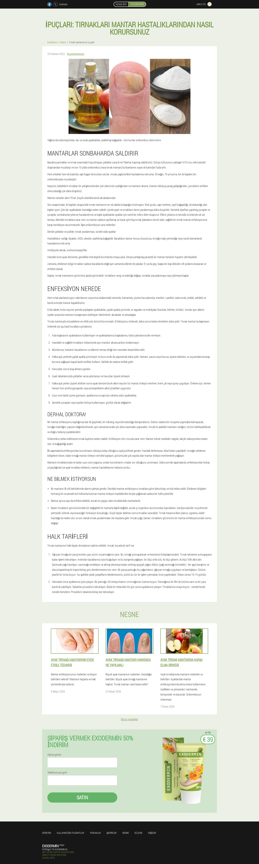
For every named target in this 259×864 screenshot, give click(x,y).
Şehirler (112, 832)
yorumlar (95, 832)
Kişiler (152, 832)
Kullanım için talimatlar (70, 832)
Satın (82, 797)
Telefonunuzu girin (57, 772)
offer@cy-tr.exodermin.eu (55, 849)
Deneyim (46, 832)
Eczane (138, 832)
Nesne (125, 832)
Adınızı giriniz (54, 754)
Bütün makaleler (129, 719)
